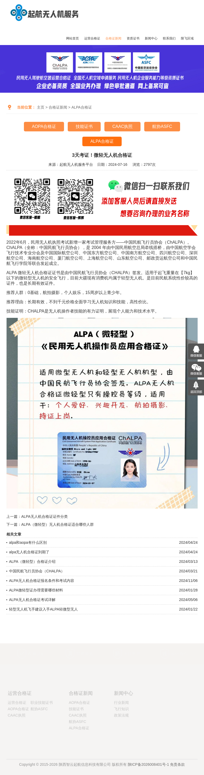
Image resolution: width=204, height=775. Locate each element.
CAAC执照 (122, 126)
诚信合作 (179, 650)
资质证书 (133, 38)
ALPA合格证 (81, 107)
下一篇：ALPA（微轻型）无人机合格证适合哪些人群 (50, 524)
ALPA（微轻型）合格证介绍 (32, 561)
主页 (40, 107)
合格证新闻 (113, 38)
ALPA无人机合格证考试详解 (32, 600)
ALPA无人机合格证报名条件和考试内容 (41, 580)
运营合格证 (92, 38)
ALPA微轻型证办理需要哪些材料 (36, 590)
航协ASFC (162, 126)
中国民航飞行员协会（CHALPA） (37, 571)
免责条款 (177, 767)
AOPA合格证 (44, 126)
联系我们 (169, 38)
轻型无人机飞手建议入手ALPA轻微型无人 (43, 609)
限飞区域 (187, 38)
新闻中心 (151, 38)
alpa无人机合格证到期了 (29, 552)
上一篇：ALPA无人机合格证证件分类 (37, 516)
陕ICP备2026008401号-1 (148, 767)
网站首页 (72, 38)
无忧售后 (132, 650)
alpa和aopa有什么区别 (28, 542)
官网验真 (84, 650)
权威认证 (36, 650)
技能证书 (84, 126)
